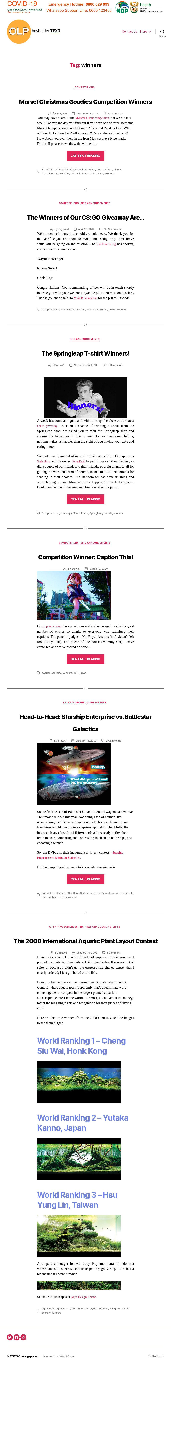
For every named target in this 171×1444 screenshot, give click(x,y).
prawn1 (59, 404)
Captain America (87, 182)
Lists (122, 992)
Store (143, 31)
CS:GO (83, 335)
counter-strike (68, 335)
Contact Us (129, 31)
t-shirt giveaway (48, 465)
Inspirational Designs (98, 992)
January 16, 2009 (86, 806)
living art (116, 1387)
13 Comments (115, 404)
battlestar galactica (53, 958)
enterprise (90, 958)
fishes (85, 1387)
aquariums (48, 1387)
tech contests (56, 962)
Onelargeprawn (29, 1434)
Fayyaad (60, 126)
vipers (70, 962)
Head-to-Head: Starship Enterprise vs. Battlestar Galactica (85, 780)
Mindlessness (98, 755)
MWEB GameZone (87, 324)
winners (111, 186)
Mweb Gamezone (99, 335)
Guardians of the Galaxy (56, 186)
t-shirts (110, 552)
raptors (111, 958)
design (76, 1387)
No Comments (113, 255)
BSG (69, 958)
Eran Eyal (80, 500)
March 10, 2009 (99, 621)
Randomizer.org (105, 270)
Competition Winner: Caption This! (85, 601)
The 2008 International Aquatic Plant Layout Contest (85, 1011)
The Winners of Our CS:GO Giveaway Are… (85, 235)
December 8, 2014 (86, 126)
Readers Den (90, 186)
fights (102, 958)
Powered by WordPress (61, 1434)
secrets (46, 1391)
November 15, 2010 (85, 404)
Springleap (44, 500)
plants (126, 1387)
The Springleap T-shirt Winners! (85, 385)
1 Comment (114, 1031)
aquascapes (63, 1387)
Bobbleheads (67, 182)
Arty (49, 992)
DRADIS (78, 958)
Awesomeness (67, 992)
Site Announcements (98, 217)
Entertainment (73, 755)
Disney (121, 182)
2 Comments (116, 126)
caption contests (52, 725)
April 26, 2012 (86, 255)
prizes (115, 335)
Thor (102, 186)
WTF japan (81, 725)
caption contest (55, 678)
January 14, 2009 (87, 1031)
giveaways (66, 552)
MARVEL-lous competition (95, 131)
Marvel (76, 186)
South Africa (82, 552)
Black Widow (50, 182)
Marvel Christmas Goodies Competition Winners (85, 107)
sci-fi (120, 958)
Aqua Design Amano (86, 1375)
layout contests (99, 1387)
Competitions (85, 88)
